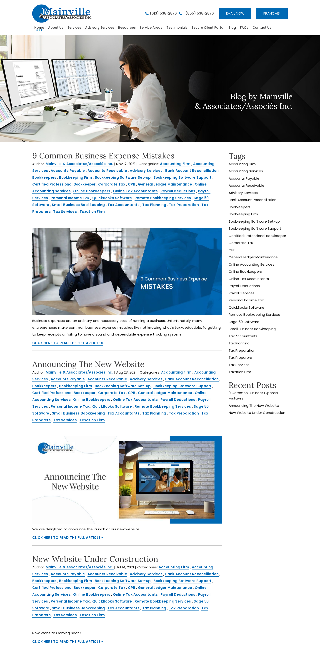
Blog (232, 27)
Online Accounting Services (251, 264)
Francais (271, 13)
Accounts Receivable (107, 170)
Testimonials (177, 27)
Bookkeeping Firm (75, 177)
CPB (131, 184)
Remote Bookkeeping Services (163, 198)
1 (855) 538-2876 (198, 13)
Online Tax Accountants (135, 191)
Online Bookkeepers (91, 191)
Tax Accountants (124, 204)
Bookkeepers (44, 177)
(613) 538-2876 (163, 13)
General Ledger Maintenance (165, 184)
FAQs (244, 27)
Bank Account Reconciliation (192, 170)
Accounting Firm (175, 163)
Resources (127, 27)
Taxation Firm (92, 211)
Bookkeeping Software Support (182, 177)
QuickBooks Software (112, 198)
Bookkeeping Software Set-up (123, 177)
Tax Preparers (240, 357)
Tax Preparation (184, 204)
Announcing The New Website (88, 364)
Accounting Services (246, 171)
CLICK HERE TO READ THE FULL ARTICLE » (67, 343)
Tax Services (65, 211)
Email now (235, 13)
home (39, 27)
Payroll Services (242, 293)
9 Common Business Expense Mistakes (103, 155)
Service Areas (151, 27)
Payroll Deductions (177, 191)
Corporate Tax (111, 184)
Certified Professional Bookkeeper (64, 184)
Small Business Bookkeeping (78, 204)
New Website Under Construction (95, 559)
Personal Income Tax (70, 198)
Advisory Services (99, 27)
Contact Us (261, 27)
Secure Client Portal (208, 27)
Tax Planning (154, 204)
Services (74, 27)
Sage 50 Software (244, 321)
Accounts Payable (68, 170)
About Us (55, 27)
